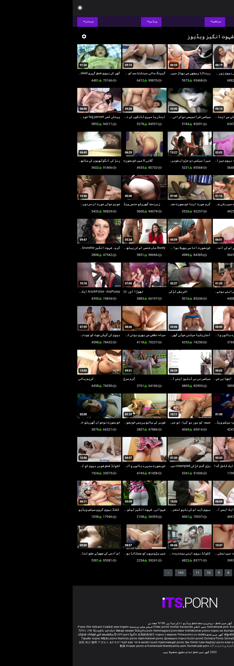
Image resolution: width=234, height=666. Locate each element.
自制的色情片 (74, 634)
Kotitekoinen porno (125, 630)
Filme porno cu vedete (119, 634)
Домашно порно (103, 638)
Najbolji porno (142, 642)
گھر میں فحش (142, 634)
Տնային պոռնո (31, 630)
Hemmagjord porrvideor (97, 630)
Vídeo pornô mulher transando (100, 626)
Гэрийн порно (18, 638)
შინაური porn (71, 630)
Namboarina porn (102, 646)
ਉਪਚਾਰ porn (49, 634)
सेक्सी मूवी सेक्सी (189, 634)
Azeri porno (160, 642)
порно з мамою (93, 634)
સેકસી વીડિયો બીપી (205, 630)
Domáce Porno (142, 638)
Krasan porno (63, 646)
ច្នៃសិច (61, 634)
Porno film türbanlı (17, 626)
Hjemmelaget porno (99, 642)
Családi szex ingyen (43, 626)
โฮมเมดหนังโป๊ (206, 638)
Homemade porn (145, 626)
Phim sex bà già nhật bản (194, 626)
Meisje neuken (52, 630)
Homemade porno (175, 646)
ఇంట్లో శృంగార (207, 634)
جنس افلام (127, 626)
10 (136, 572)
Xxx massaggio (167, 626)
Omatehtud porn (198, 642)
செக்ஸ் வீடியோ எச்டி (179, 630)
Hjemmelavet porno (78, 638)
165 (108, 572)
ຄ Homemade (81, 646)
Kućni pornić (123, 638)
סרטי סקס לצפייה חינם (52, 642)
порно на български (151, 630)
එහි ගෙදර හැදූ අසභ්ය (150, 646)
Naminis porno (55, 638)
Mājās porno (36, 638)
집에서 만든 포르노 (184, 638)
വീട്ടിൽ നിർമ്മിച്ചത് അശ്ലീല (23, 634)
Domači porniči (162, 638)
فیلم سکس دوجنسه (68, 626)
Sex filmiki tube (122, 642)
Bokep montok (177, 642)
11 (125, 572)
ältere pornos (220, 626)
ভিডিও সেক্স (13, 630)
